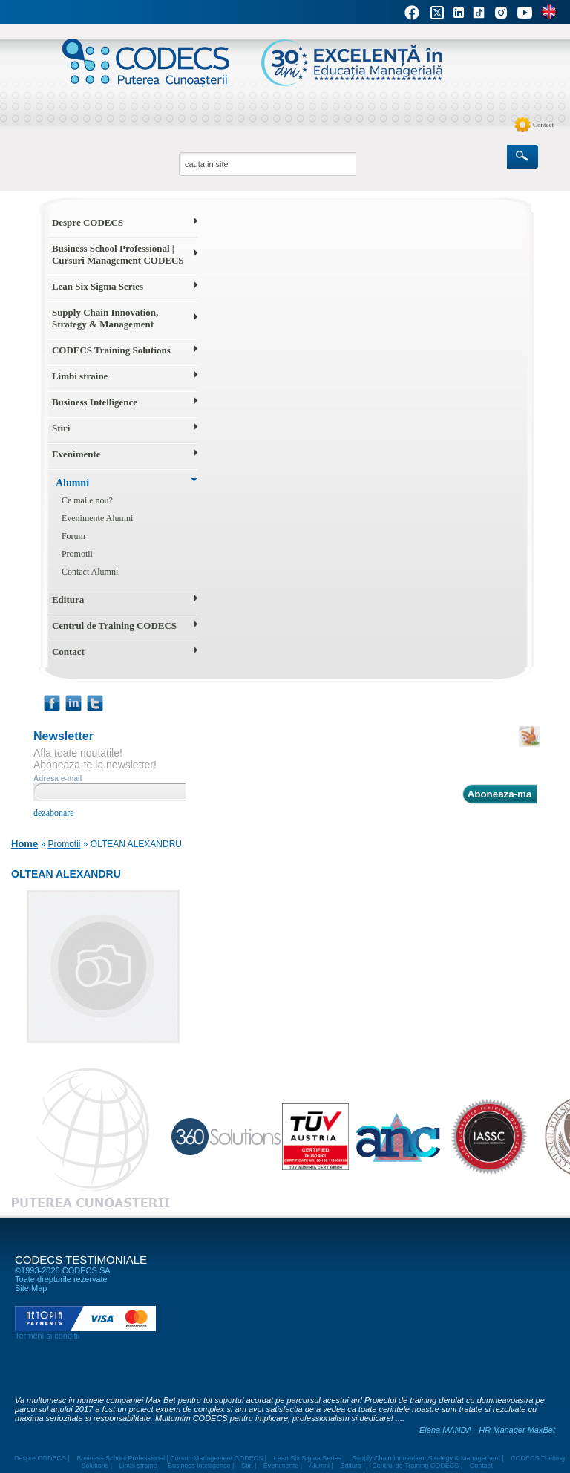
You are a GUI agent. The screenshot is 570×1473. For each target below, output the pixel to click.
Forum (73, 536)
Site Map (31, 1288)
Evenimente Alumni (97, 518)
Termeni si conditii (47, 1335)
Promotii (77, 554)
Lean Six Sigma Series (97, 286)
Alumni (72, 483)
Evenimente (76, 454)
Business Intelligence (94, 402)
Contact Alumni (90, 571)
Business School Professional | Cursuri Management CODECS (118, 254)
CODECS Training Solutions (111, 350)
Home (24, 843)
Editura (68, 599)
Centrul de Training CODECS (114, 625)
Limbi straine (80, 376)
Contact (543, 124)
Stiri (61, 428)
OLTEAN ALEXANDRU (136, 844)
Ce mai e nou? (87, 500)
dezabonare (53, 813)
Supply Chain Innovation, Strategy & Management (105, 318)
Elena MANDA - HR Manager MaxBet (487, 1429)
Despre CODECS (87, 222)
